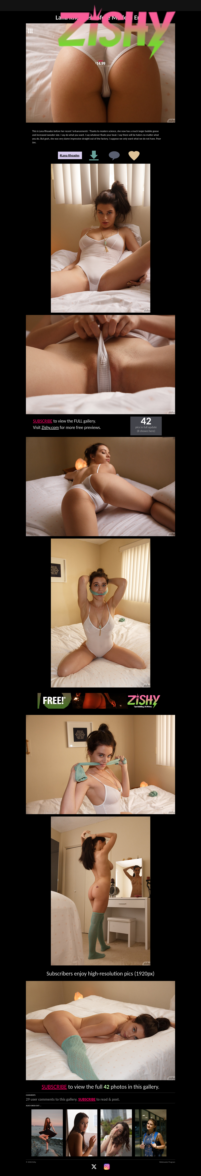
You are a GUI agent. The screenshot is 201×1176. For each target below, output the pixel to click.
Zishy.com (50, 427)
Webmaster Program (167, 1162)
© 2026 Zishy (31, 1162)
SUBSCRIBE (42, 421)
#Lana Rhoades (69, 155)
